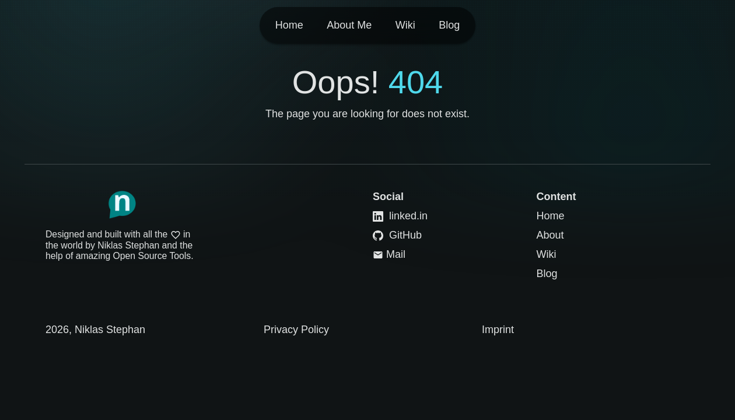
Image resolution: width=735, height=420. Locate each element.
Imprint (498, 329)
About (550, 235)
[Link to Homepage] (122, 205)
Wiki (546, 254)
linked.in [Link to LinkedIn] (400, 216)
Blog (547, 273)
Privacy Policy (296, 329)
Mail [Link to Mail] (389, 254)
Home (551, 216)
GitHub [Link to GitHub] (397, 235)
